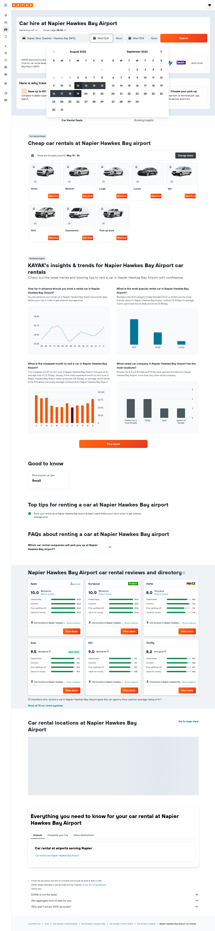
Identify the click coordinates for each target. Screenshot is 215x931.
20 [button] (86, 93)
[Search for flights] (5, 15)
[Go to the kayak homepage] (22, 5)
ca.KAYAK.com (34, 923)
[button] (5, 5)
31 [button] (62, 109)
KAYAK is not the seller (115, 895)
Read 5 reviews (161, 594)
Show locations (73, 623)
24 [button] (61, 101)
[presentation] (183, 572)
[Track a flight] (5, 60)
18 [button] (70, 93)
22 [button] (101, 93)
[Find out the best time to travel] (5, 67)
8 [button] (102, 77)
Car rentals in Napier (146, 923)
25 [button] (69, 101)
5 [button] (78, 77)
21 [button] (94, 93)
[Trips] (5, 83)
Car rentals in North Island (121, 923)
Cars (47, 923)
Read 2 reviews (48, 594)
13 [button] (86, 85)
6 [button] (86, 77)
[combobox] (28, 30)
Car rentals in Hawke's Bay (93, 923)
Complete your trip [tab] (58, 835)
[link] (113, 444)
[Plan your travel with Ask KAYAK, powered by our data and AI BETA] (5, 46)
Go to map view (188, 721)
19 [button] (78, 93)
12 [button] (78, 85)
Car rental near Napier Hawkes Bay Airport (57, 855)
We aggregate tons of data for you (115, 901)
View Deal (53, 196)
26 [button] (77, 101)
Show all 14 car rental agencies (45, 705)
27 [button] (86, 101)
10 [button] (61, 85)
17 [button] (62, 93)
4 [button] (70, 77)
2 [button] (54, 77)
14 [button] (94, 85)
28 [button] (93, 101)
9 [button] (54, 85)
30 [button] (53, 109)
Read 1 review (105, 594)
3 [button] (62, 77)
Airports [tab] (37, 835)
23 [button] (53, 101)
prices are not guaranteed (94, 884)
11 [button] (70, 85)
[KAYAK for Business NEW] (5, 74)
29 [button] (101, 101)
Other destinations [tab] (84, 835)
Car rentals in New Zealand (65, 923)
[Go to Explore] (5, 53)
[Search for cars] (5, 29)
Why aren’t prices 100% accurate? (115, 907)
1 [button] (101, 69)
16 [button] (54, 93)
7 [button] (94, 77)
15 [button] (102, 85)
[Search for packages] (5, 36)
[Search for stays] (5, 22)
